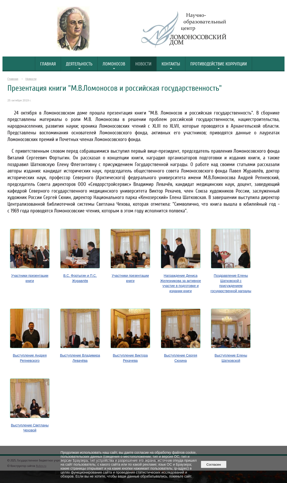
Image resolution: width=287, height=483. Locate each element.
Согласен (213, 464)
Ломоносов (114, 64)
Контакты (171, 64)
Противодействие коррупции (218, 64)
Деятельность (79, 64)
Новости (143, 64)
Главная (48, 64)
